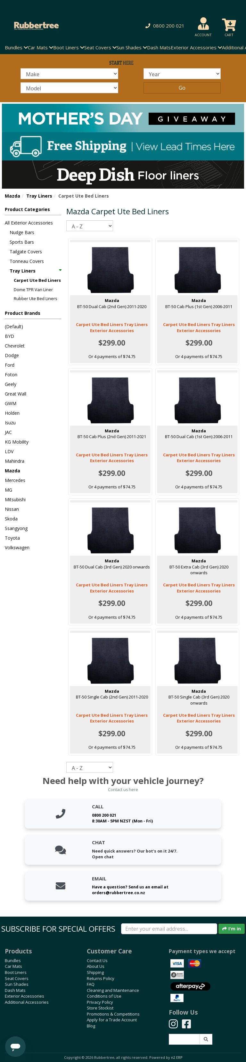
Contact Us (97, 960)
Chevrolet (15, 346)
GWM (10, 403)
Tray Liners (39, 196)
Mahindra (14, 461)
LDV (9, 451)
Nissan (12, 509)
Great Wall (15, 394)
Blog (91, 1026)
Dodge (12, 355)
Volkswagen (17, 547)
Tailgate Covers (26, 252)
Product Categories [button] (27, 209)
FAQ (90, 984)
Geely (10, 384)
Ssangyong (16, 528)
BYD (9, 336)
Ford (9, 365)
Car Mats (13, 966)
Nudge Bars (22, 232)
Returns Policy (100, 978)
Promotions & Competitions (113, 1014)
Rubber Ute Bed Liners (35, 298)
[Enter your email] (169, 928)
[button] (164, 25)
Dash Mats (159, 47)
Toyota (12, 538)
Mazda (12, 196)
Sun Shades (17, 984)
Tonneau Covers (27, 261)
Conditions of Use (104, 996)
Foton (11, 375)
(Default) (14, 326)
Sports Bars (22, 242)
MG (8, 490)
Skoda (11, 519)
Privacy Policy (100, 1002)
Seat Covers (17, 978)
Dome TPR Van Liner (33, 289)
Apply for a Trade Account (112, 1020)
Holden (12, 413)
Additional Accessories (27, 1002)
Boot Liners (16, 972)
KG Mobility (17, 442)
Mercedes (15, 480)
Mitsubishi (15, 499)
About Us (95, 966)
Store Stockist (100, 1008)
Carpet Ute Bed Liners (37, 280)
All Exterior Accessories (29, 223)
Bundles (13, 960)
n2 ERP (176, 1057)
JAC (8, 432)
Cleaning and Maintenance (113, 990)
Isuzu (10, 423)
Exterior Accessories (24, 996)
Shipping (95, 972)
